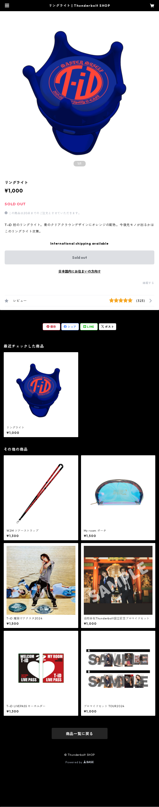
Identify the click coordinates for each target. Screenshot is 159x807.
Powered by (79, 762)
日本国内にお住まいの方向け (79, 271)
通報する (148, 283)
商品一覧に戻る (79, 733)
